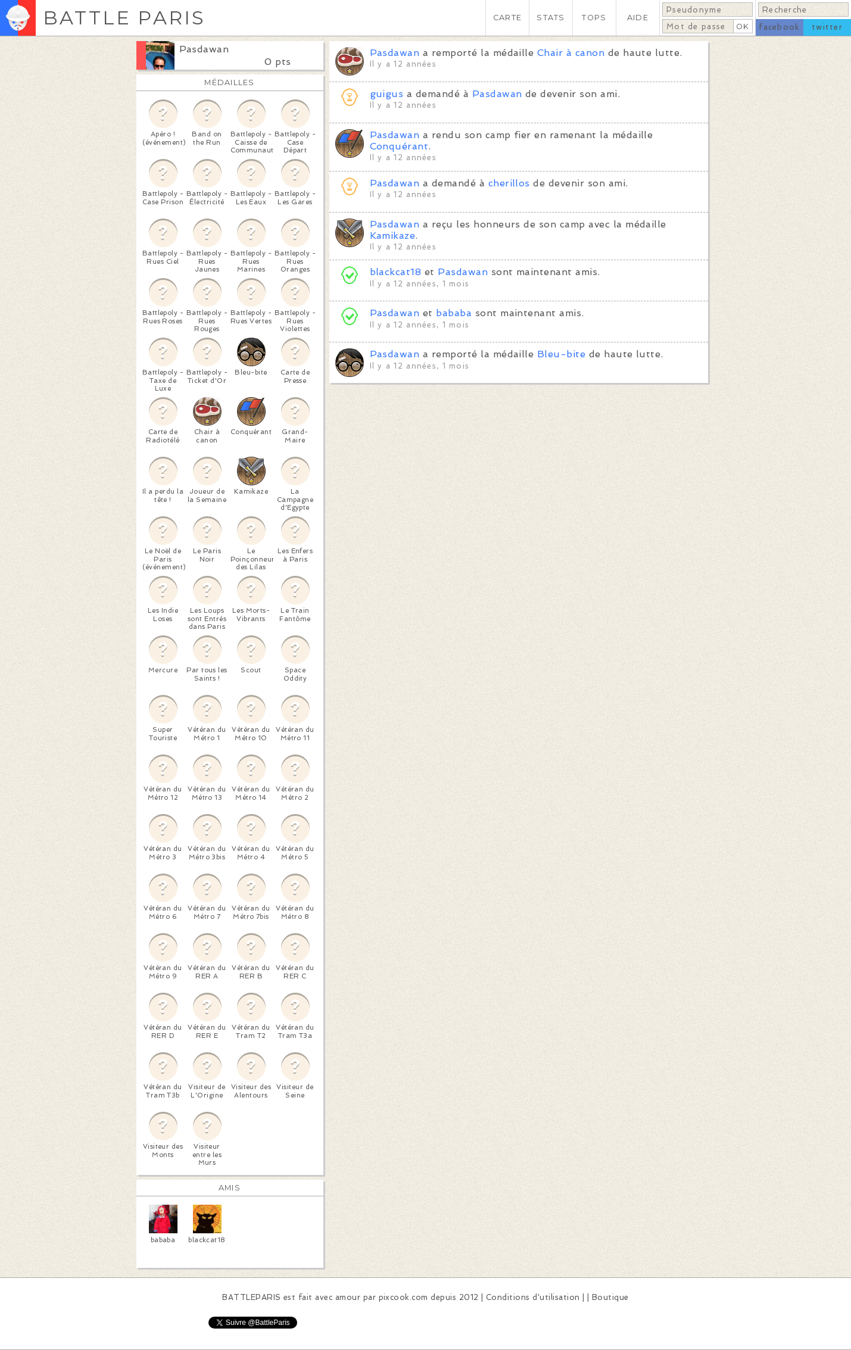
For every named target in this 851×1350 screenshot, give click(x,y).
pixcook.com (403, 1297)
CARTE (507, 17)
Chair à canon (570, 52)
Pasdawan (204, 49)
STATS (551, 17)
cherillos (509, 183)
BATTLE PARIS (124, 17)
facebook (779, 27)
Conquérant (399, 146)
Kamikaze (393, 235)
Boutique (610, 1297)
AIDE (638, 17)
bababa (454, 313)
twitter (827, 27)
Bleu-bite (561, 354)
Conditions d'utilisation (533, 1297)
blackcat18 (396, 272)
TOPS (594, 17)
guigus (387, 93)
